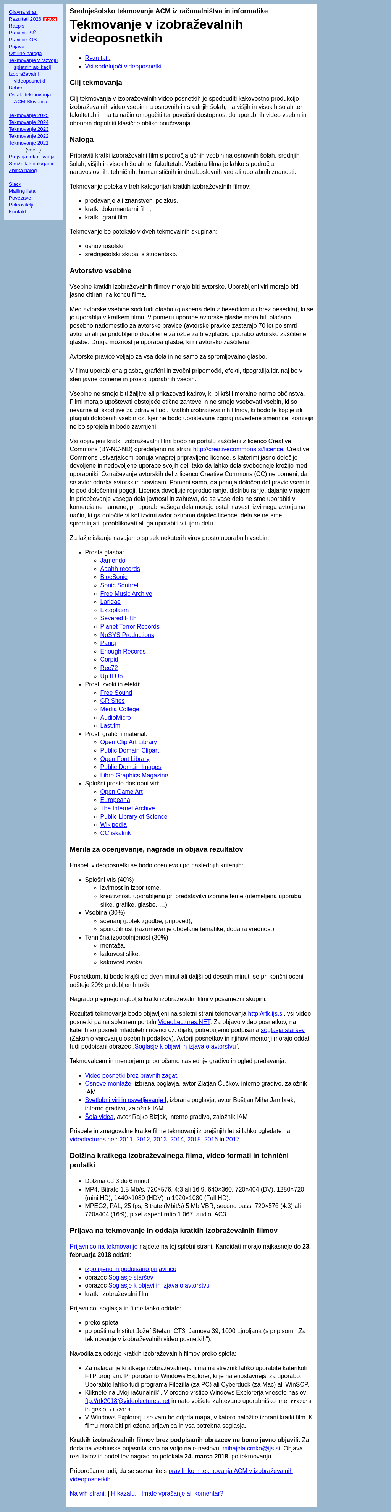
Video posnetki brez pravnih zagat (131, 1075)
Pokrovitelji (21, 205)
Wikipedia (113, 824)
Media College (119, 709)
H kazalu (123, 1493)
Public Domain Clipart (129, 750)
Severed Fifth (118, 618)
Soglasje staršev (130, 1277)
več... (33, 150)
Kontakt (17, 212)
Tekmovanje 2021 (28, 143)
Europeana (115, 800)
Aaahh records (120, 569)
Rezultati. (98, 58)
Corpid (109, 659)
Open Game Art (121, 792)
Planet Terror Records (130, 626)
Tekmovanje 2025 (28, 115)
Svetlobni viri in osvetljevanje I (125, 1100)
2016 (211, 1139)
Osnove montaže (108, 1083)
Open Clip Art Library (128, 742)
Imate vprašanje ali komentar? (182, 1493)
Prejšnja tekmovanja (32, 156)
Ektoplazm (114, 610)
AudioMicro (115, 717)
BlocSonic (114, 577)
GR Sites (112, 700)
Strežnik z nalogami (31, 163)
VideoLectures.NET (184, 1022)
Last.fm (110, 725)
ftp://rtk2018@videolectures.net (127, 1401)
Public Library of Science (134, 816)
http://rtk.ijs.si (266, 1013)
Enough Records (123, 651)
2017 (233, 1139)
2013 (160, 1139)
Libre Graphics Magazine (134, 775)
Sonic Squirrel (119, 585)
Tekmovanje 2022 (28, 136)
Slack (15, 184)
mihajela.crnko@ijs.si (251, 1448)
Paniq (108, 643)
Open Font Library (125, 759)
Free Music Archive (126, 593)
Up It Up (111, 676)
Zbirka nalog (23, 170)
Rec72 (109, 668)
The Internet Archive (127, 808)
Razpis (16, 26)
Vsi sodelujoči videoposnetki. (124, 66)
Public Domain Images (131, 767)
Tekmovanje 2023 (28, 129)
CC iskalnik (115, 833)
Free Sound (116, 692)
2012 (143, 1139)
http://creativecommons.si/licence (238, 449)
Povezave (20, 198)
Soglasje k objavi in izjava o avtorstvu (185, 1046)
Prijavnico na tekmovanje (104, 1246)
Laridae (110, 601)
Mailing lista (22, 191)
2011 (126, 1139)
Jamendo (113, 560)
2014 (177, 1139)
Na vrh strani (87, 1493)
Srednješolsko (92, 11)
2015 (194, 1139)
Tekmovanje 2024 (28, 122)
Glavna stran (23, 12)
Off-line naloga (25, 53)
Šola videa (99, 1117)
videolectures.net (93, 1139)
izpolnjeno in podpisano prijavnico (130, 1269)
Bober (16, 88)
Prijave (16, 46)
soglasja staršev (283, 1030)
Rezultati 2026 (25, 19)
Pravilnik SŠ (22, 33)
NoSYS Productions (127, 635)
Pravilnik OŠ (23, 39)
